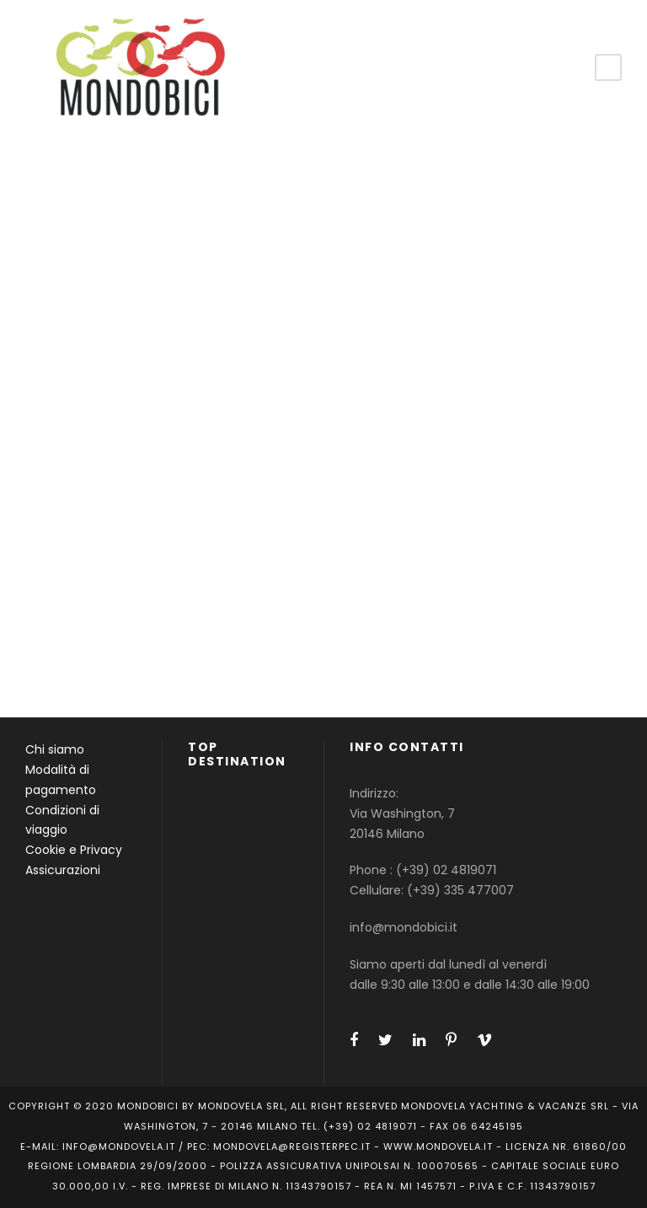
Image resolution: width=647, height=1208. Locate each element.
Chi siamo (54, 749)
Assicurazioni (62, 870)
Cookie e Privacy (73, 849)
